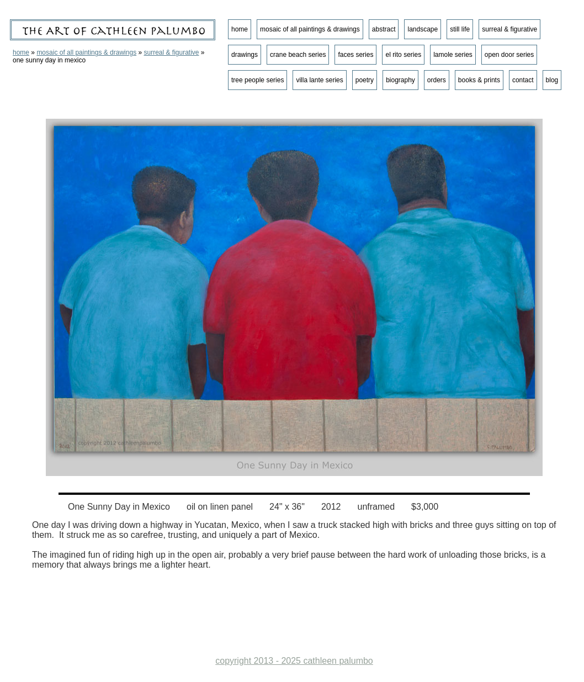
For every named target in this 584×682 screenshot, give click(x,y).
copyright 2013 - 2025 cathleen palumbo (294, 660)
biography (400, 80)
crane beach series (298, 55)
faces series (355, 55)
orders (436, 80)
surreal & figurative (171, 52)
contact (523, 80)
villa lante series (319, 80)
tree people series (257, 80)
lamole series (452, 55)
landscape (422, 29)
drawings (244, 55)
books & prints (479, 80)
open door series (509, 55)
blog (552, 80)
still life (460, 29)
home (21, 52)
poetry (364, 80)
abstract (384, 29)
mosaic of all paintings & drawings (86, 52)
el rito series (403, 55)
